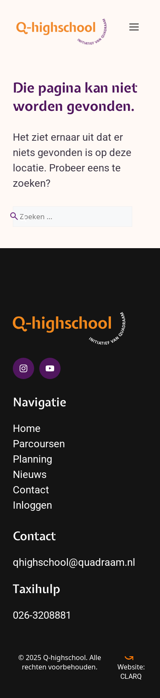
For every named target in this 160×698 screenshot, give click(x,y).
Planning (32, 459)
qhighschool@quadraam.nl (74, 562)
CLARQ (131, 676)
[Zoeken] (17, 217)
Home (27, 428)
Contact (31, 490)
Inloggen (32, 505)
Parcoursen (39, 444)
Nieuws (30, 475)
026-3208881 (42, 615)
